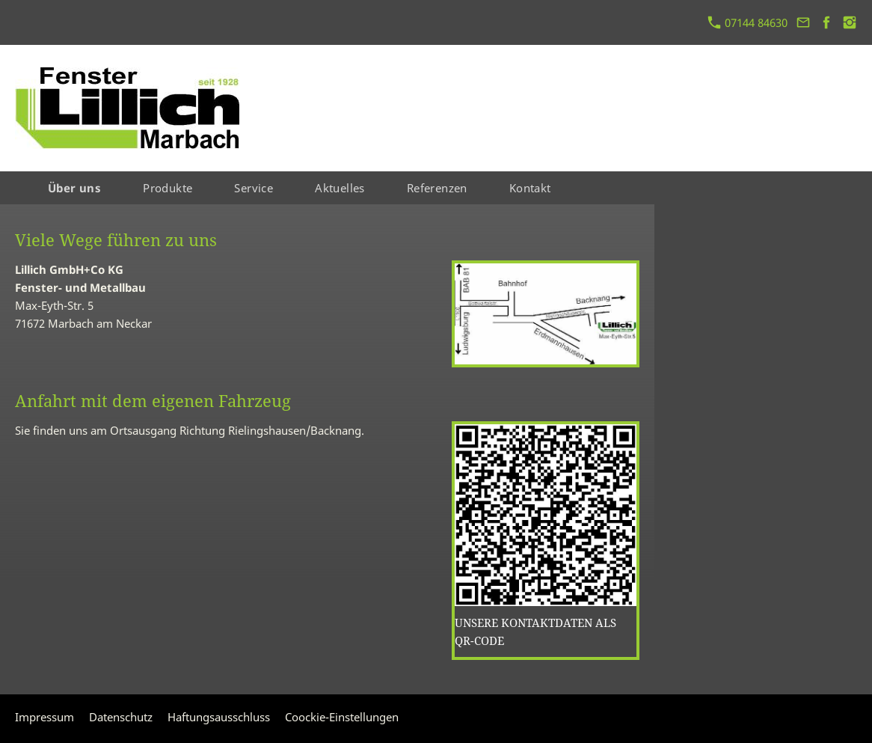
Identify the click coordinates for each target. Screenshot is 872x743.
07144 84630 (747, 22)
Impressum (44, 716)
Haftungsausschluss (219, 716)
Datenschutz (121, 716)
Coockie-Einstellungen (342, 716)
